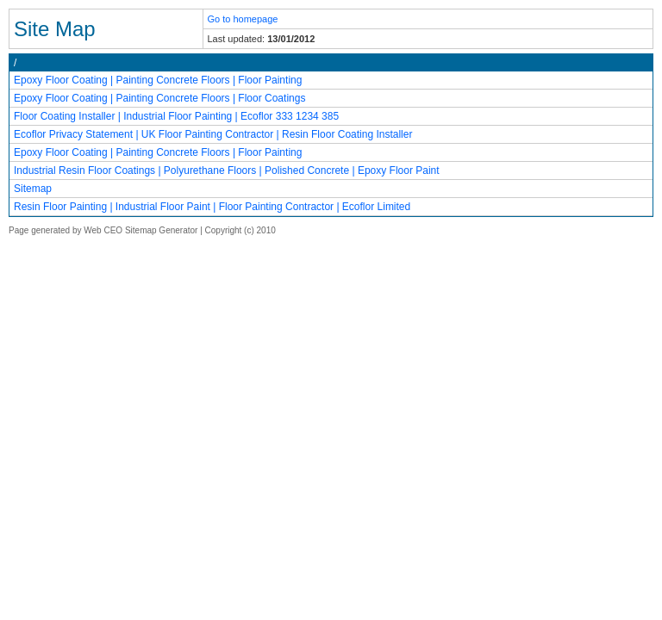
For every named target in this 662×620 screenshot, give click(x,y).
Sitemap (33, 189)
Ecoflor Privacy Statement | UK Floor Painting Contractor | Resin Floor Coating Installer (213, 134)
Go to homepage (243, 19)
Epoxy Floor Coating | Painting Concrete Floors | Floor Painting (158, 80)
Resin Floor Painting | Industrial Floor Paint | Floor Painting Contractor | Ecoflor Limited (212, 207)
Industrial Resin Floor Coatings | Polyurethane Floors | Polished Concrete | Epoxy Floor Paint (227, 170)
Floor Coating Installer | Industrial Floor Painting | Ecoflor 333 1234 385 (176, 116)
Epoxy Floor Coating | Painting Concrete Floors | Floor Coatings (159, 98)
